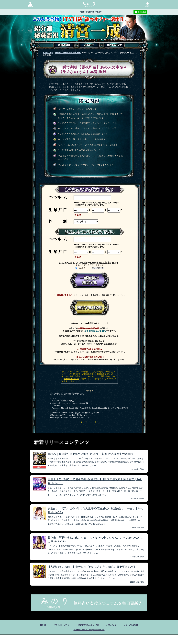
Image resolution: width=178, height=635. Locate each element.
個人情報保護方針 (71, 379)
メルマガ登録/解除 (135, 625)
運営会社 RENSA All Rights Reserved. (88, 630)
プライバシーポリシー (60, 625)
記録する (81, 268)
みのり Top (48, 53)
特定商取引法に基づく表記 (89, 625)
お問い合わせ (114, 625)
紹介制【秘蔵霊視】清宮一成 (68, 53)
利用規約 (39, 625)
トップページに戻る (90, 422)
